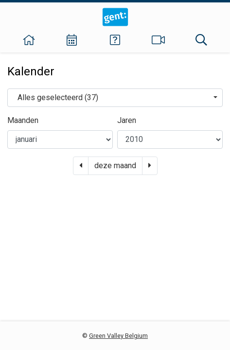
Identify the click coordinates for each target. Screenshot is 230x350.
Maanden (22, 120)
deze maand (115, 165)
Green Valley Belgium (118, 335)
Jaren (126, 120)
